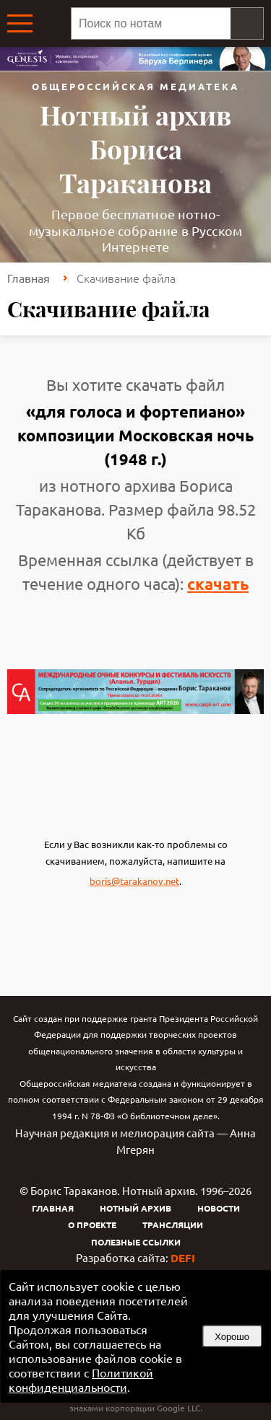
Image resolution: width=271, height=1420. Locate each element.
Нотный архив (135, 1208)
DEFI (183, 1258)
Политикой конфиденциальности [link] (81, 1379)
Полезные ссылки (136, 1242)
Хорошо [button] (232, 1336)
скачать (218, 584)
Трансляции (172, 1224)
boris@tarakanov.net (134, 881)
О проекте (92, 1224)
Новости (218, 1208)
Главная (28, 277)
